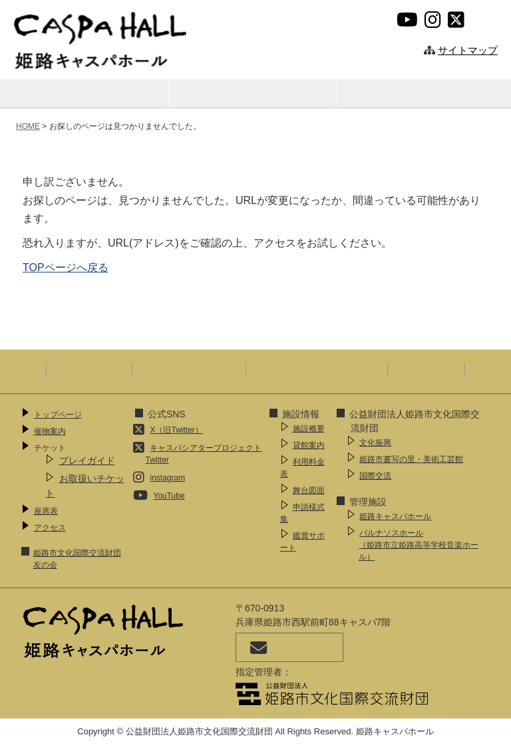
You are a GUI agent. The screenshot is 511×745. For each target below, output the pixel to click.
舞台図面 (309, 490)
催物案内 (84, 92)
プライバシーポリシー (189, 369)
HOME (28, 126)
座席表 (253, 92)
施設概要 (309, 428)
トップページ (58, 414)
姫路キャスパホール (395, 516)
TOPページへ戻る (65, 267)
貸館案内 (309, 445)
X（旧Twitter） (176, 430)
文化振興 (375, 442)
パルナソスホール (420, 545)
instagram (167, 477)
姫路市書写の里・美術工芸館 (411, 459)
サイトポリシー (89, 369)
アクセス (422, 92)
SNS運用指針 (426, 369)
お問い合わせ (289, 647)
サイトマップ (468, 50)
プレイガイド (87, 460)
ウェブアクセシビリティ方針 (316, 369)
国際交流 (375, 475)
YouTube (168, 495)
